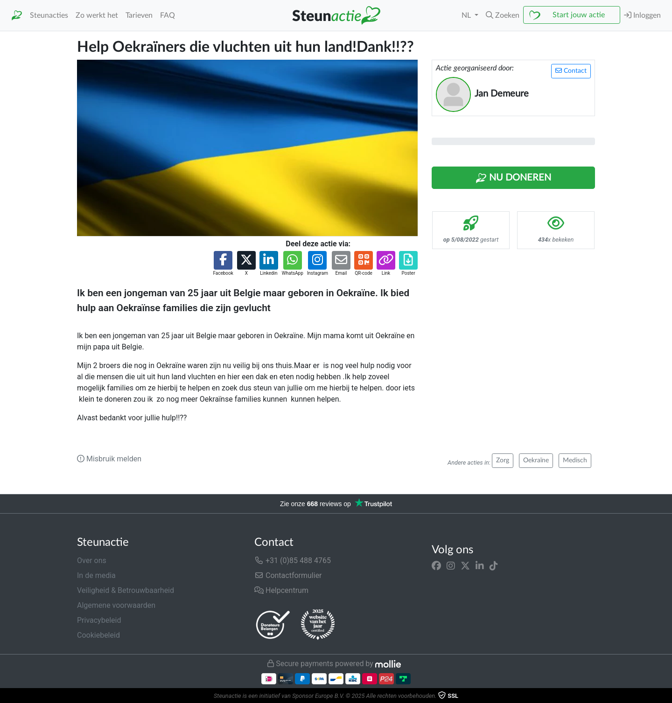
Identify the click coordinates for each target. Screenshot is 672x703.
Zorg (502, 460)
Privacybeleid (99, 620)
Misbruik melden (109, 458)
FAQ (167, 15)
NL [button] (467, 15)
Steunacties (49, 15)
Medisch (575, 460)
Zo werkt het (97, 15)
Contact (571, 70)
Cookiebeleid (98, 635)
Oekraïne (536, 460)
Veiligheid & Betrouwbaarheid (125, 590)
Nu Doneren (513, 178)
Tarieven (139, 15)
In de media (96, 575)
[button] (502, 15)
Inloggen (642, 15)
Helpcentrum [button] (281, 590)
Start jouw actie (579, 15)
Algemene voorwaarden (116, 605)
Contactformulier (288, 575)
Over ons (91, 560)
